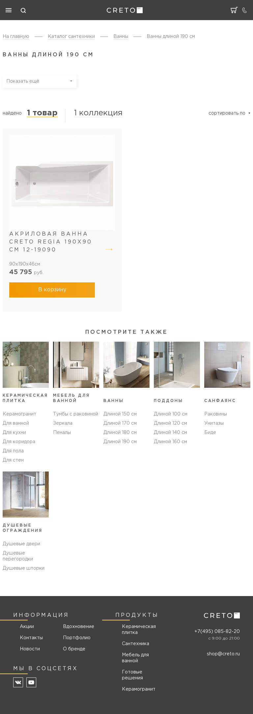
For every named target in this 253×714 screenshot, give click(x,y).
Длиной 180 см (120, 433)
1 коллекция (98, 113)
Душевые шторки (23, 568)
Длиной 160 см (170, 442)
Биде (210, 433)
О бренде (74, 649)
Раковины (215, 414)
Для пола (13, 451)
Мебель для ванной (135, 658)
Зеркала (62, 423)
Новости (30, 649)
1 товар (42, 113)
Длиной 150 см (120, 414)
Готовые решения (132, 675)
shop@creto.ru (223, 654)
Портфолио (76, 638)
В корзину (52, 289)
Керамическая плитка (139, 630)
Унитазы (214, 423)
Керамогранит (19, 414)
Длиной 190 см (120, 442)
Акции (27, 627)
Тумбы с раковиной (75, 414)
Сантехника (135, 644)
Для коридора (19, 442)
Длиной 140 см (170, 433)
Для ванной (16, 423)
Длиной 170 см (120, 423)
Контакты (31, 638)
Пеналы (62, 433)
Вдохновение (76, 627)
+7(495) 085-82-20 (217, 632)
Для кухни (14, 433)
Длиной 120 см (170, 423)
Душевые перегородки (18, 556)
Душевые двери (21, 544)
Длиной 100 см (170, 414)
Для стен (13, 460)
